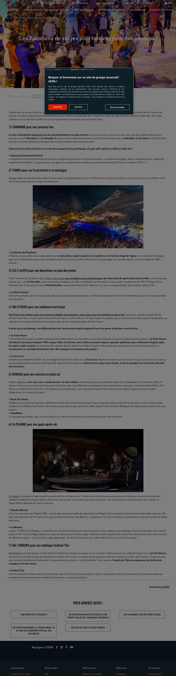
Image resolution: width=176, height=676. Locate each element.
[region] (89, 91)
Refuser (78, 107)
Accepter (57, 107)
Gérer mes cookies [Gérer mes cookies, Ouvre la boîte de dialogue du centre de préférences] (117, 107)
